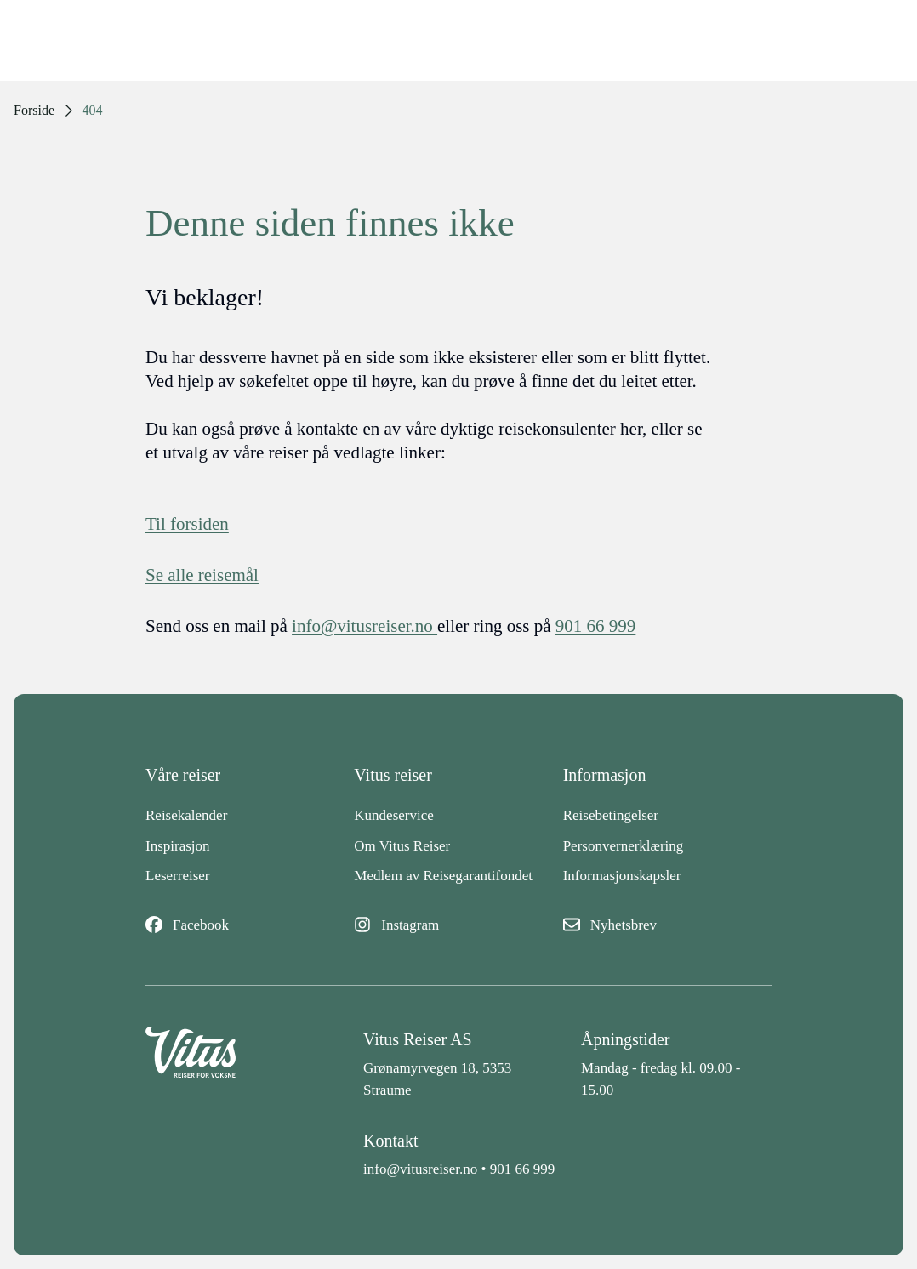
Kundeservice (393, 815)
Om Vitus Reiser (402, 846)
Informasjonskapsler (622, 876)
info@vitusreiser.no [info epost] (364, 626)
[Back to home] (240, 1064)
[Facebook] (249, 925)
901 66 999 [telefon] (595, 626)
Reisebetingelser (610, 815)
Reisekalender (186, 815)
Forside (34, 110)
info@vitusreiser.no (420, 1169)
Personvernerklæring (623, 846)
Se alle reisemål (202, 575)
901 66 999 (522, 1169)
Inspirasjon (177, 846)
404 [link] (93, 110)
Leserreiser (177, 876)
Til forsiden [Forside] (187, 524)
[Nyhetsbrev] (667, 925)
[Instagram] (458, 925)
